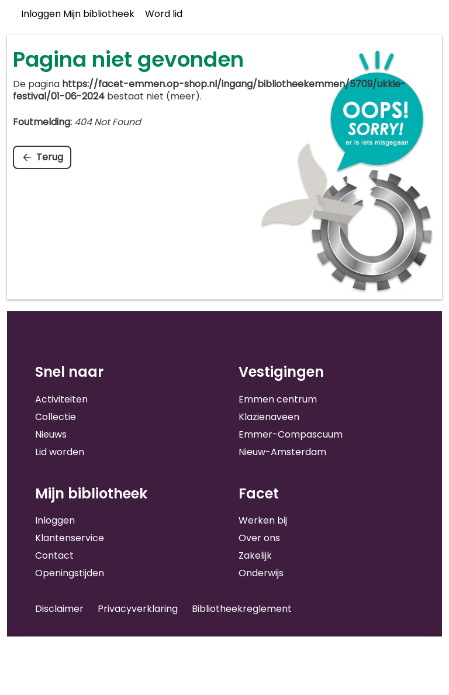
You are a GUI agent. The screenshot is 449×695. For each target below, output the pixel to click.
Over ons (259, 538)
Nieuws (51, 434)
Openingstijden (69, 573)
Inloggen (55, 520)
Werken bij (263, 520)
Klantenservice (69, 538)
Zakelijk (255, 555)
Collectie (55, 417)
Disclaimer (59, 608)
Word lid (163, 13)
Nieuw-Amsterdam (282, 452)
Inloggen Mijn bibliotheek (77, 13)
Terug (49, 157)
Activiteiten (61, 399)
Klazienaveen (269, 417)
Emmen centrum (278, 399)
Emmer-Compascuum (291, 434)
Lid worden (59, 452)
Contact (54, 555)
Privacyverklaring (138, 608)
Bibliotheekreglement (242, 608)
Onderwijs (261, 573)
